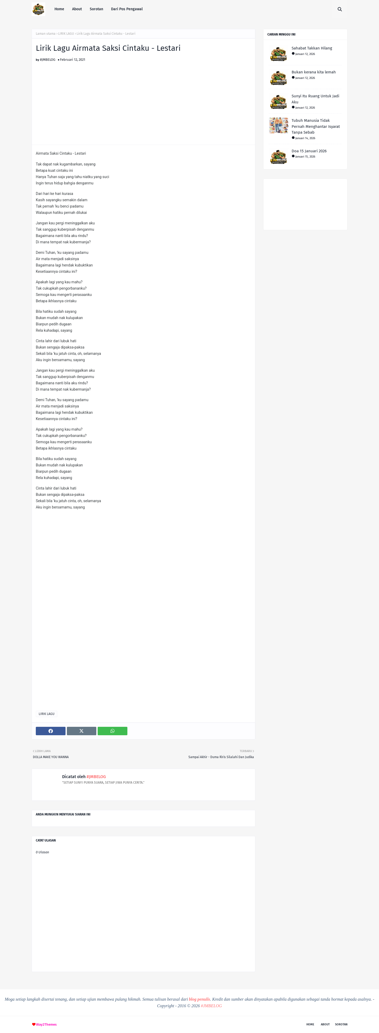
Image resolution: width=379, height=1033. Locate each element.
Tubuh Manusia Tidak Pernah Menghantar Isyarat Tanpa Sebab (316, 126)
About (325, 1024)
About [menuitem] (77, 9)
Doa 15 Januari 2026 (309, 151)
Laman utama (46, 34)
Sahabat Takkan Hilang (312, 48)
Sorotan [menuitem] (96, 9)
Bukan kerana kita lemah (314, 72)
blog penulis (199, 999)
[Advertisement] (143, 98)
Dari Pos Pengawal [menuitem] (127, 9)
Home (310, 1024)
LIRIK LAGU (66, 34)
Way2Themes (46, 1024)
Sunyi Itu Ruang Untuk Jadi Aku (315, 99)
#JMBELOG (47, 60)
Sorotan (341, 1024)
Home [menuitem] (59, 9)
